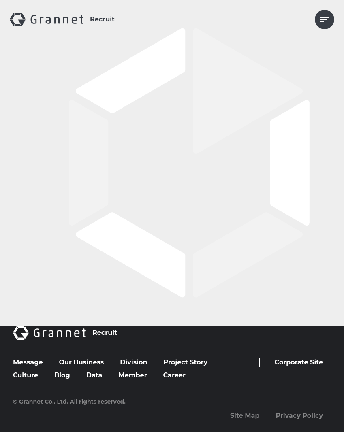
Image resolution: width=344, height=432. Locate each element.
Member (132, 375)
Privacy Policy (299, 415)
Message (28, 362)
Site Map (245, 415)
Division (133, 362)
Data (94, 375)
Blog (62, 375)
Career (174, 375)
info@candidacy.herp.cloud (106, 181)
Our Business (81, 362)
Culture (25, 375)
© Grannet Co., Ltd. (40, 401)
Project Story (186, 362)
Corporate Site (299, 362)
